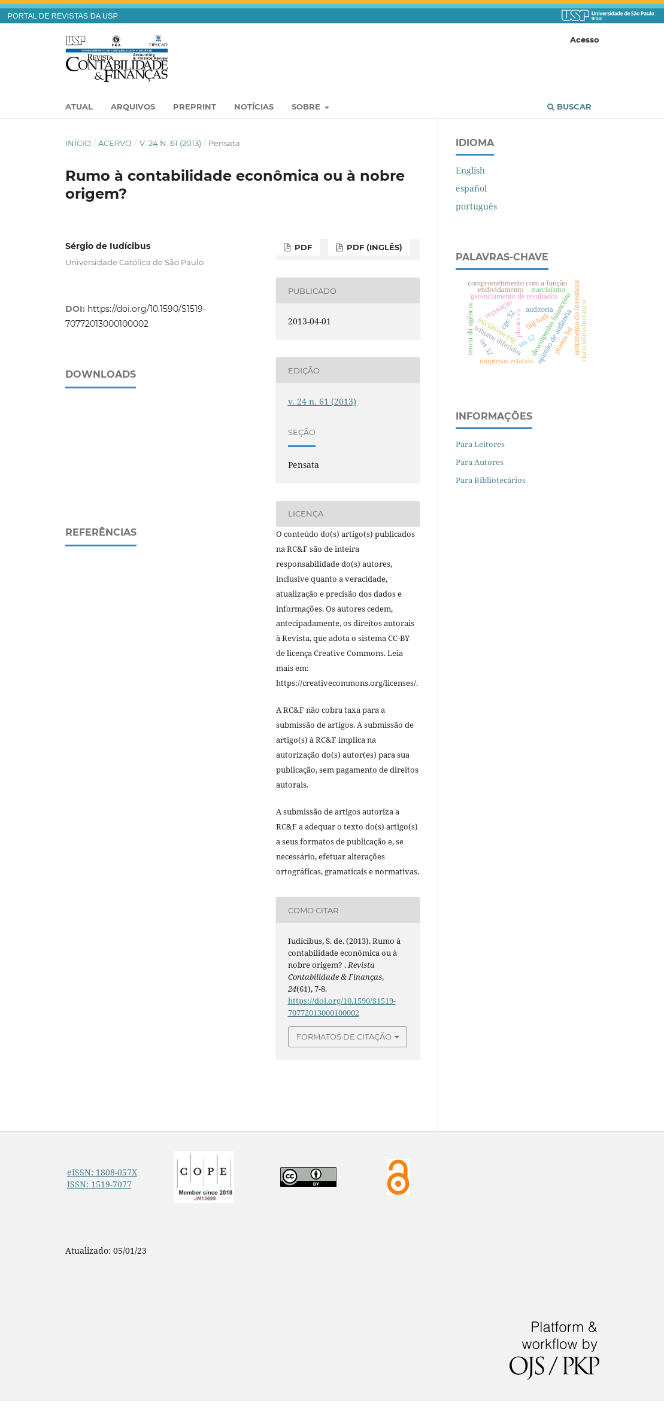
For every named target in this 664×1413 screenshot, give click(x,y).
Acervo (115, 143)
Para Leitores (480, 444)
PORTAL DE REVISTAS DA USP (63, 16)
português (476, 206)
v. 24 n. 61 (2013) (170, 143)
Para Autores (480, 462)
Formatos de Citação (344, 1036)
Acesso (584, 39)
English (470, 170)
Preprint (194, 106)
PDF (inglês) (373, 247)
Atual (79, 106)
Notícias (254, 106)
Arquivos (133, 106)
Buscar (569, 106)
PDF (302, 247)
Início (78, 143)
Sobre (307, 106)
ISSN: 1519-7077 (99, 1184)
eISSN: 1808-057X (102, 1172)
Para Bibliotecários (491, 480)
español (471, 188)
